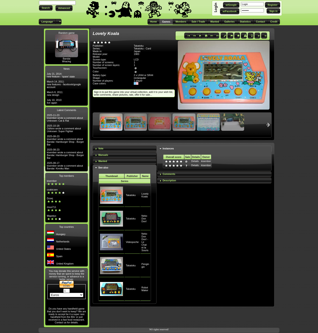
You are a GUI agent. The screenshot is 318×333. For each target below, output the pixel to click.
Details (195, 161)
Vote (100, 148)
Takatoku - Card (142, 48)
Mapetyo (51, 215)
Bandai (66, 58)
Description (169, 180)
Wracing (66, 61)
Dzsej (50, 198)
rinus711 (51, 207)
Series (124, 181)
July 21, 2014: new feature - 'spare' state (61, 75)
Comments (169, 174)
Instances (168, 148)
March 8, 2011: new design (55, 93)
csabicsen (52, 189)
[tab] (124, 149)
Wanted (102, 161)
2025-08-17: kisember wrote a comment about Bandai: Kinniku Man (65, 166)
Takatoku (131, 195)
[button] (46, 8)
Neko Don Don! (144, 218)
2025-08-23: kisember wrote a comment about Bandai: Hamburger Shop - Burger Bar (65, 140)
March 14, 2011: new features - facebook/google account (64, 84)
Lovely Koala (145, 195)
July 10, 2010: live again (54, 101)
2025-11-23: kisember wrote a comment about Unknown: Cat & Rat (65, 118)
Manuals (103, 155)
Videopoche (132, 242)
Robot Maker (145, 289)
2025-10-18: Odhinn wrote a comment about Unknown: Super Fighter (64, 128)
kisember (52, 180)
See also (103, 167)
